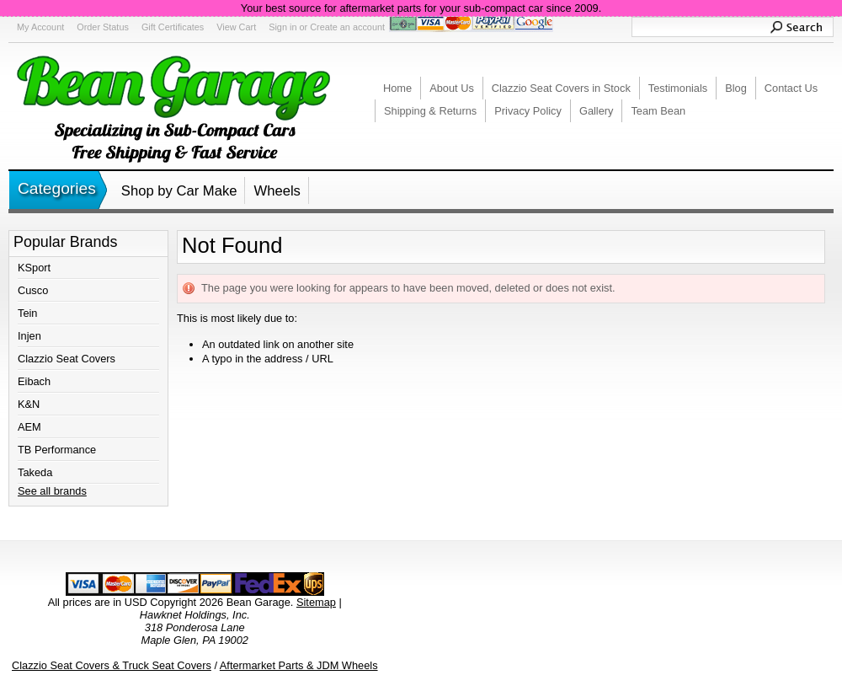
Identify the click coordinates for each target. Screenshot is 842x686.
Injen (29, 336)
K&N (29, 404)
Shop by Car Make (179, 191)
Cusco (33, 290)
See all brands (52, 491)
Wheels (276, 191)
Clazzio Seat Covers (66, 358)
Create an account (347, 27)
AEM (29, 427)
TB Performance (57, 449)
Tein (27, 313)
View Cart (236, 27)
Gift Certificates (172, 27)
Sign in (282, 27)
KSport (34, 267)
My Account (40, 27)
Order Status (103, 27)
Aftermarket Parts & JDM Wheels (299, 665)
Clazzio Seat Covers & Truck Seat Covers (111, 665)
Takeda (35, 472)
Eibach (34, 381)
